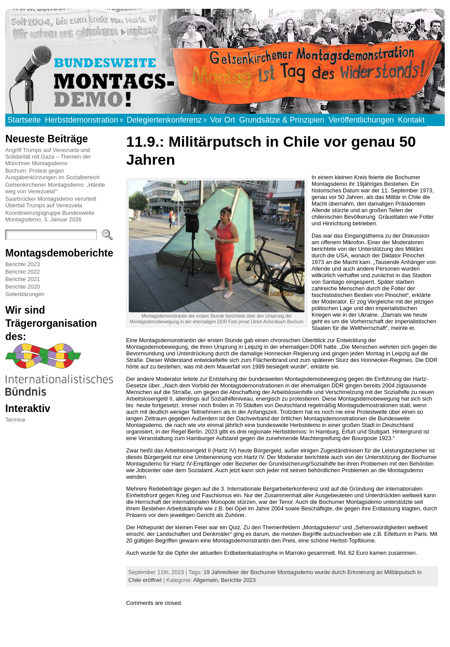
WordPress (224, 631)
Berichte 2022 (22, 271)
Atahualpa (256, 631)
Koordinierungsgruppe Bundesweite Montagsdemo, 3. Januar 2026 (49, 216)
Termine (15, 419)
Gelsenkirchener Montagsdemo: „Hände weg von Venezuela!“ (55, 188)
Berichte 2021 (22, 279)
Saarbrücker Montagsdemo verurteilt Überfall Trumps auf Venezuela (50, 202)
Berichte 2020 (22, 286)
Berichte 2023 (22, 264)
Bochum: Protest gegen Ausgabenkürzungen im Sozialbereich (52, 174)
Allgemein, (207, 580)
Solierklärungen (24, 294)
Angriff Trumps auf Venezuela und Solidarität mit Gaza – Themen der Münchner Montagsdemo (48, 156)
